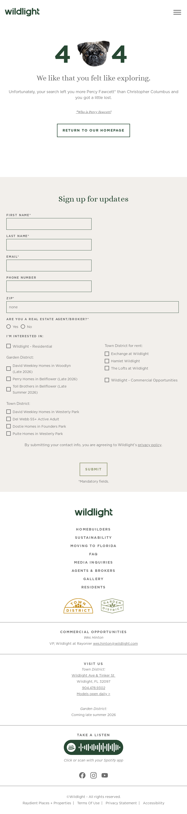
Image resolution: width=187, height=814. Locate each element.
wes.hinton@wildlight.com (115, 643)
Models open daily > (93, 693)
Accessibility (153, 803)
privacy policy (149, 444)
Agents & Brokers (94, 570)
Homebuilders (93, 529)
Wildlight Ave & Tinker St (93, 675)
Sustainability (93, 537)
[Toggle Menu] (177, 12)
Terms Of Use (88, 803)
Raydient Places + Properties (47, 803)
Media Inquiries (93, 562)
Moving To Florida (93, 545)
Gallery (93, 578)
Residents (93, 587)
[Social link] (82, 775)
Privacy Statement (121, 803)
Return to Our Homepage (93, 130)
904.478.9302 (93, 687)
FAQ (93, 554)
